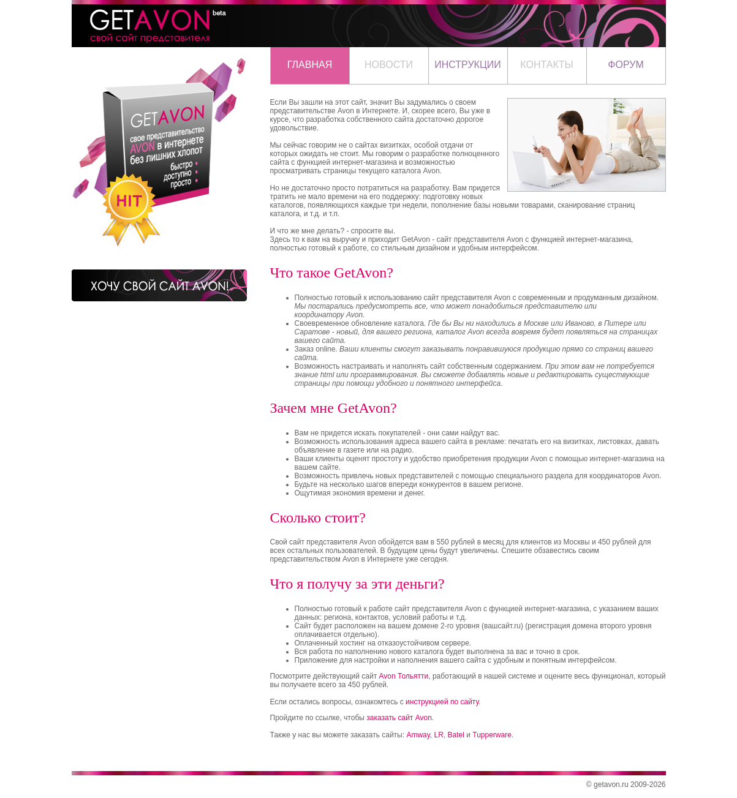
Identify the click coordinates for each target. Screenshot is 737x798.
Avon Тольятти (404, 676)
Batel (456, 735)
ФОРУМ (625, 64)
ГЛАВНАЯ (309, 64)
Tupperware (492, 735)
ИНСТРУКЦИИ (467, 64)
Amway (417, 735)
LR (439, 735)
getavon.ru (611, 784)
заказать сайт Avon (399, 717)
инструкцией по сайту (442, 702)
